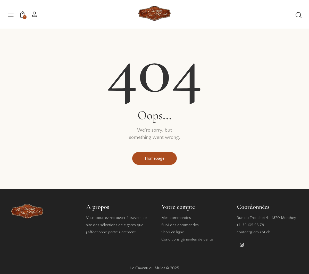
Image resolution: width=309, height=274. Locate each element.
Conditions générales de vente (187, 239)
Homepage (154, 158)
